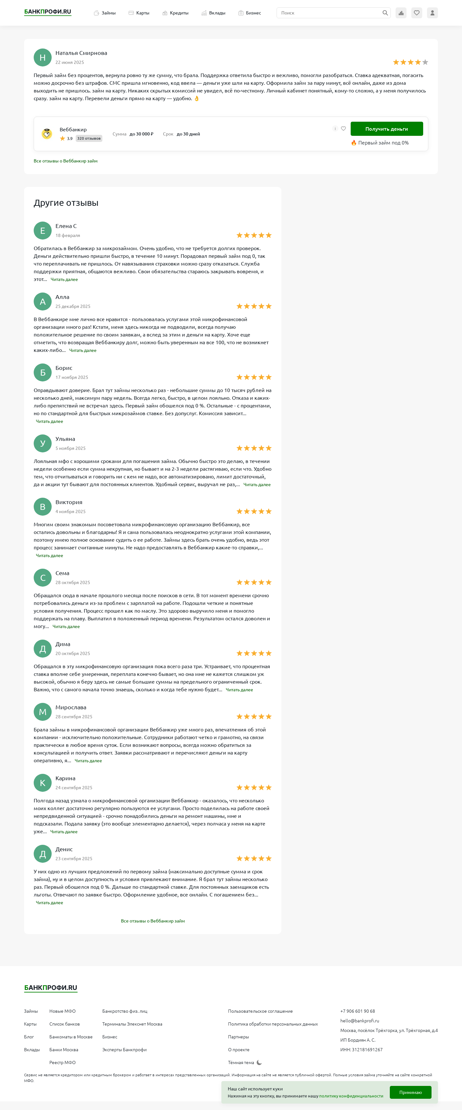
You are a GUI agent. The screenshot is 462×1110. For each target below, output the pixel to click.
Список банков (64, 1032)
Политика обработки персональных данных (273, 1032)
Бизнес (249, 12)
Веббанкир (73, 129)
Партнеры (238, 1045)
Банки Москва (63, 1058)
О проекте (239, 1058)
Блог (29, 1045)
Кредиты (175, 12)
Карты (139, 12)
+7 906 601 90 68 (357, 1019)
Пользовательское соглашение (260, 1019)
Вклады (213, 12)
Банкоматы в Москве (71, 1045)
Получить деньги (386, 129)
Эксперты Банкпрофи (124, 1058)
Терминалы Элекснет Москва (132, 1032)
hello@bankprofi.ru (359, 1029)
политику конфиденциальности (351, 1096)
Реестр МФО (62, 1071)
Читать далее (67, 280)
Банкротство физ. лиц (124, 1019)
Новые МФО (62, 1019)
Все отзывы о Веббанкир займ (70, 161)
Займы (105, 12)
